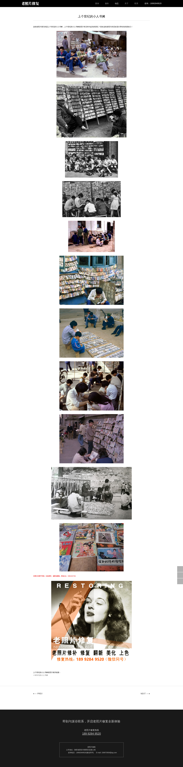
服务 (107, 3)
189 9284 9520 (91, 733)
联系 (136, 3)
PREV (39, 694)
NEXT (143, 694)
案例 (97, 3)
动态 (117, 3)
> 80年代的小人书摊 (40, 675)
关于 (126, 3)
